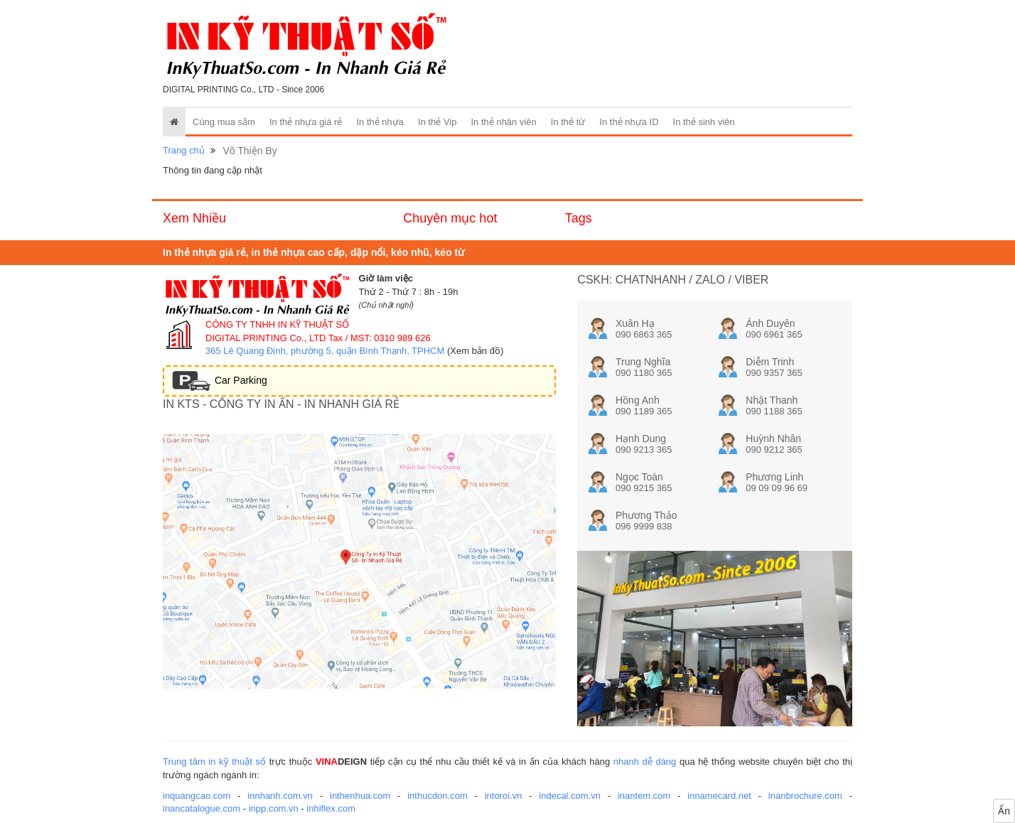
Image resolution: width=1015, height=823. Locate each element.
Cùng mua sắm (224, 122)
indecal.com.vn (570, 795)
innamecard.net (719, 795)
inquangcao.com (196, 795)
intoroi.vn (503, 795)
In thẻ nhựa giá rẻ (306, 122)
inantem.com (644, 795)
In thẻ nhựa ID (628, 122)
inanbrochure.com (805, 795)
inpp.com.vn (274, 808)
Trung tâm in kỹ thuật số (214, 761)
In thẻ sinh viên (704, 122)
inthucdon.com (437, 795)
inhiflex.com (330, 808)
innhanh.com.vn (280, 795)
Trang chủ (184, 150)
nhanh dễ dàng (645, 761)
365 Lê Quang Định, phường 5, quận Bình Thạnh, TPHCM (324, 350)
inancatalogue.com (201, 808)
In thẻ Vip (437, 122)
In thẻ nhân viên (504, 122)
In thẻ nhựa (380, 122)
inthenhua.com (360, 795)
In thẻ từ (568, 122)
